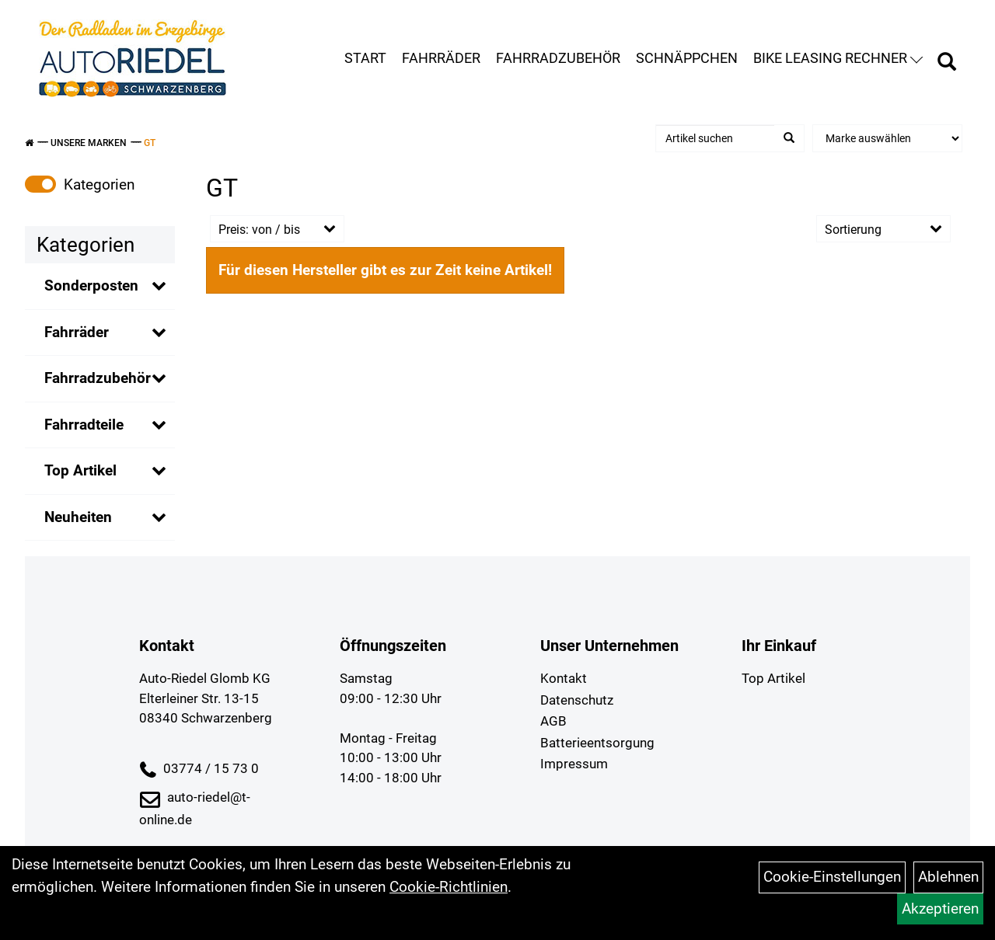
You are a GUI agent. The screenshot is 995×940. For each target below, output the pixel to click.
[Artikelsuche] (946, 64)
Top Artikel (80, 470)
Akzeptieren (940, 908)
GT (149, 143)
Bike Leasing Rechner (838, 58)
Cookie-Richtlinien (448, 887)
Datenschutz (576, 700)
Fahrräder (441, 58)
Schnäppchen (687, 58)
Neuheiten (78, 517)
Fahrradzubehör (558, 58)
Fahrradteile (84, 424)
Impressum (574, 763)
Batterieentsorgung (597, 742)
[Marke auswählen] (887, 138)
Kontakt (563, 678)
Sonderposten (91, 285)
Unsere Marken (89, 143)
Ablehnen (948, 877)
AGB (553, 721)
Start (365, 58)
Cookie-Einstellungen (832, 877)
